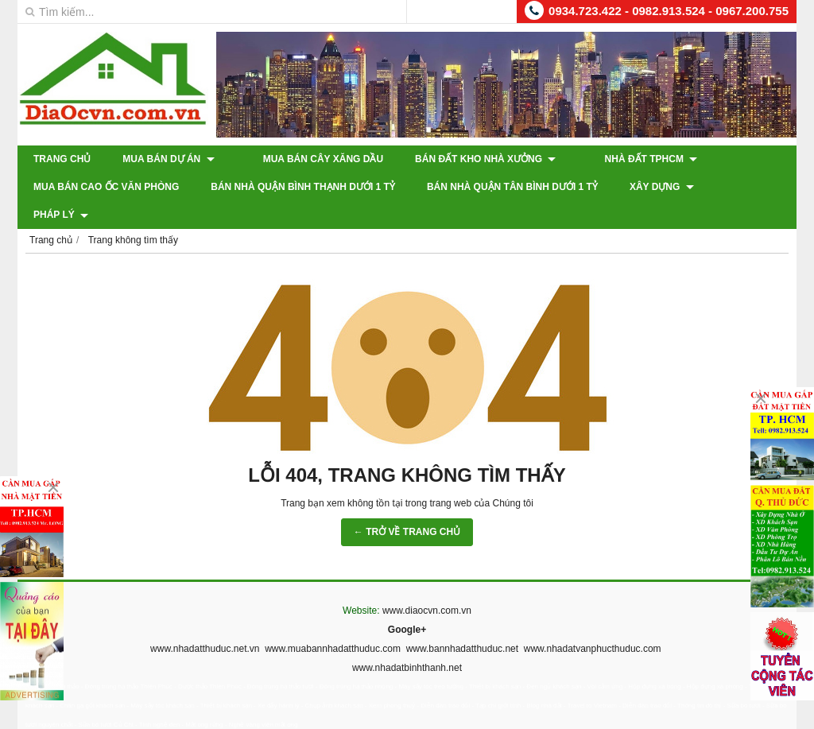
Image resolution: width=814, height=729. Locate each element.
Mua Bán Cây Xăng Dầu (306, 159)
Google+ (407, 601)
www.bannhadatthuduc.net (462, 620)
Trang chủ (62, 159)
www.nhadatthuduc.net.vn (204, 620)
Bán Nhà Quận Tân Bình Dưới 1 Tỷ (512, 186)
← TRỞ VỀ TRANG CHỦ (407, 504)
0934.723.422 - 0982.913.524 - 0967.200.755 (668, 10)
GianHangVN (763, 718)
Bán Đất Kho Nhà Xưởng (468, 159)
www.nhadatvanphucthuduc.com (592, 620)
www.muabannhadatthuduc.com (333, 620)
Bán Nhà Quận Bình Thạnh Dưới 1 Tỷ (303, 186)
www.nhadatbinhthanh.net (407, 640)
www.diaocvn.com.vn (426, 582)
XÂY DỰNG (662, 186)
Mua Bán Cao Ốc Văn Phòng (106, 186)
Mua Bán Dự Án (168, 159)
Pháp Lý (753, 186)
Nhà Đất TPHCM (617, 159)
